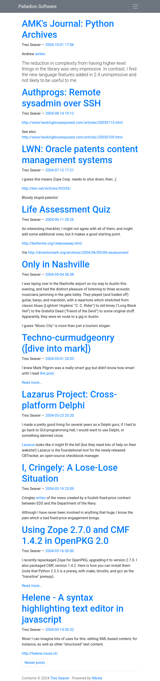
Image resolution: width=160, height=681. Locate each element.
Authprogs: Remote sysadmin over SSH (61, 98)
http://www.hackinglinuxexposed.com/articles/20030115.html (72, 122)
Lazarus (28, 445)
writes (40, 54)
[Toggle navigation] (135, 6)
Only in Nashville (56, 264)
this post (47, 373)
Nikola (97, 678)
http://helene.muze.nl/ (40, 653)
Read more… (32, 382)
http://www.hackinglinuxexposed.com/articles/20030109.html (72, 137)
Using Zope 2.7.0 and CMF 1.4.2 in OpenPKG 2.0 (76, 535)
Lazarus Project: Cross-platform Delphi (69, 400)
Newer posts (35, 662)
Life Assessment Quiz (66, 209)
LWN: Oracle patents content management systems (80, 154)
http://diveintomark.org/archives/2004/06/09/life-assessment (78, 252)
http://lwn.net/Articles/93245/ (46, 188)
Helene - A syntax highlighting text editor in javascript (72, 608)
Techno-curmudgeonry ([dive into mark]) (68, 343)
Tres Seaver (59, 678)
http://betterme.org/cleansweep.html (52, 243)
